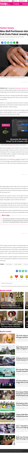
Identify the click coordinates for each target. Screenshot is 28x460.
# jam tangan (17, 264)
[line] (8, 43)
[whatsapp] (14, 43)
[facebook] (2, 43)
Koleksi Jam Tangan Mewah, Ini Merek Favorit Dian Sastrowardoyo (11, 306)
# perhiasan (9, 264)
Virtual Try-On (11, 145)
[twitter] (5, 43)
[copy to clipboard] (17, 43)
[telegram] (11, 43)
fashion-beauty (6, 302)
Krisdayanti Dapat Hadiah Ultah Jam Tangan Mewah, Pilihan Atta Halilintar (10, 325)
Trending (16, 4)
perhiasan (18, 88)
